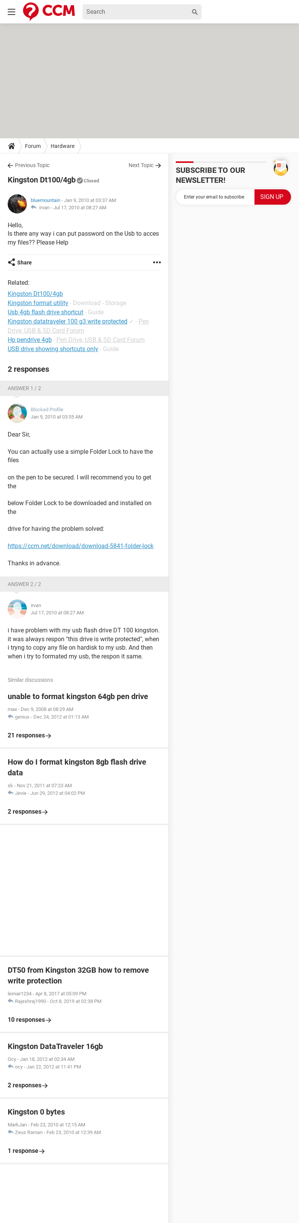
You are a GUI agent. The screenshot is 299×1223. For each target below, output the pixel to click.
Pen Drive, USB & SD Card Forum (100, 339)
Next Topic (141, 165)
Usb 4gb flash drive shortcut (45, 312)
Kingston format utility (38, 303)
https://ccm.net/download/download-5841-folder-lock (81, 546)
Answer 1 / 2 (24, 388)
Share (24, 262)
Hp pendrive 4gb (30, 339)
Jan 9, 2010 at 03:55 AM (57, 417)
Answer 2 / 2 (24, 584)
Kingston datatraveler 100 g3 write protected (67, 321)
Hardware (62, 146)
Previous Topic (32, 165)
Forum (33, 146)
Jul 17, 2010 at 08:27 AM (79, 207)
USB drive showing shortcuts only (53, 349)
